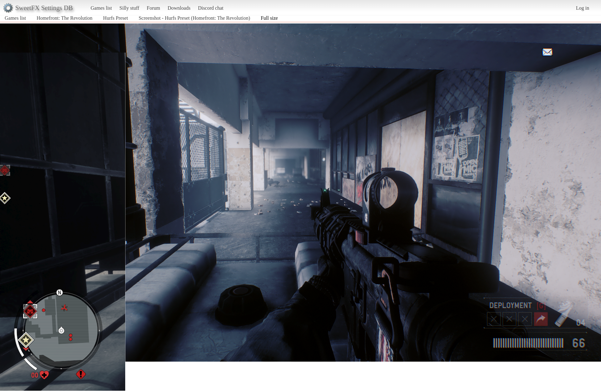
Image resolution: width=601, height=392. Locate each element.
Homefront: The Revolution (64, 18)
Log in (582, 8)
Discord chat (210, 8)
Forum (153, 8)
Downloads (178, 8)
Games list (101, 8)
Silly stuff (129, 8)
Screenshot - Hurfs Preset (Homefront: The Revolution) (194, 18)
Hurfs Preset (115, 18)
